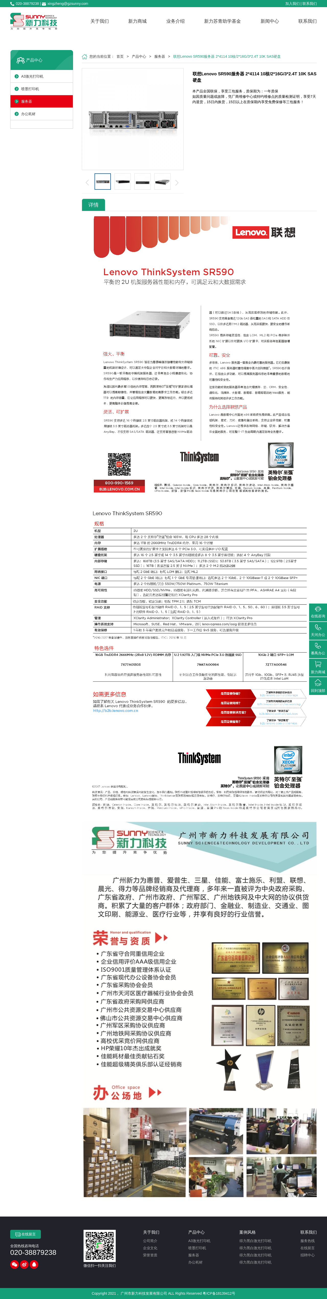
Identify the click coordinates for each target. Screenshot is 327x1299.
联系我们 (309, 4)
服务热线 (307, 1241)
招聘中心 (307, 1255)
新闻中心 (270, 21)
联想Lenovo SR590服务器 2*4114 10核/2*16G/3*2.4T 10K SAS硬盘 (227, 56)
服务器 (26, 101)
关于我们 (99, 21)
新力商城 (137, 21)
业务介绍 (175, 21)
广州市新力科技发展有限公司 (144, 1293)
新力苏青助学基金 (222, 21)
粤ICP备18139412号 (219, 1293)
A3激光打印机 (32, 76)
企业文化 (150, 1248)
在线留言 (25, 1234)
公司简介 (150, 1241)
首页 (120, 56)
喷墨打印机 (30, 89)
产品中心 (34, 60)
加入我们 (292, 4)
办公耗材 (28, 114)
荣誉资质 (150, 1255)
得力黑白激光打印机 (255, 1241)
